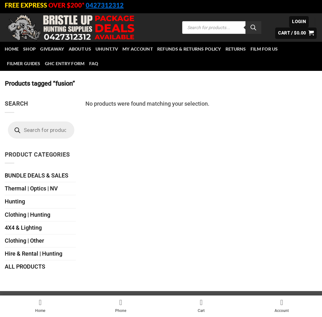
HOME (12, 49)
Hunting (15, 201)
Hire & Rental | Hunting (33, 254)
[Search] (253, 27)
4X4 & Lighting (23, 228)
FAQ (93, 63)
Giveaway (52, 49)
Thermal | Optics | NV (31, 188)
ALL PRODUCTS (25, 267)
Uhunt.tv (107, 49)
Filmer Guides (23, 63)
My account (137, 49)
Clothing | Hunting (27, 215)
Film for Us (264, 49)
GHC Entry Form (65, 63)
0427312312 (105, 5)
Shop (29, 49)
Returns (236, 49)
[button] (299, 22)
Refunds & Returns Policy (189, 49)
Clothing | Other (24, 241)
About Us (80, 49)
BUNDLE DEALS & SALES (36, 175)
